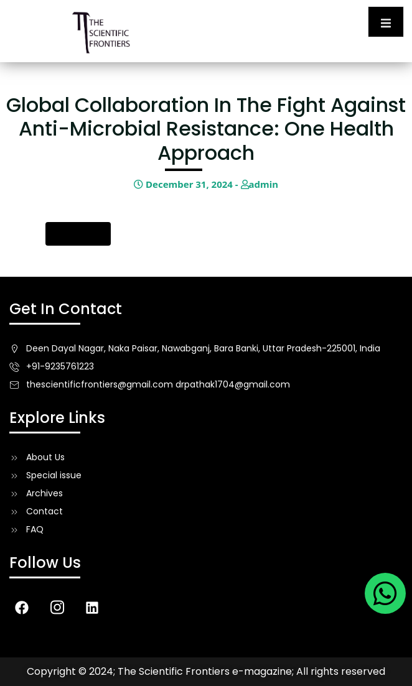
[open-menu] (386, 21)
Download (78, 233)
